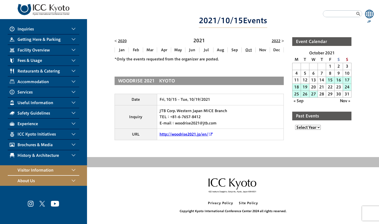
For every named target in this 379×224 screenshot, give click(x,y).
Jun (192, 50)
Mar (149, 50)
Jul (206, 50)
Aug (220, 50)
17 (347, 80)
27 (313, 94)
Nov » (345, 101)
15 (330, 80)
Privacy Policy (220, 203)
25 (296, 94)
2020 (122, 41)
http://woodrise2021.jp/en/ (184, 134)
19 (305, 87)
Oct (248, 50)
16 (338, 80)
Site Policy (248, 203)
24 (347, 87)
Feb (136, 50)
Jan (122, 50)
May (178, 50)
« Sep (299, 101)
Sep (234, 50)
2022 (276, 41)
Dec (276, 50)
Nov (262, 50)
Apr (164, 50)
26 (305, 94)
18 (296, 87)
